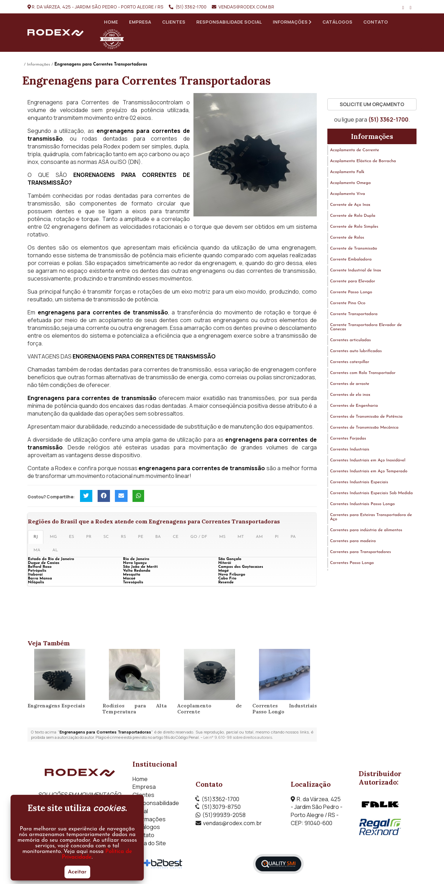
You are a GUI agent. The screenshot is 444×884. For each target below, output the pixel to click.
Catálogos (337, 22)
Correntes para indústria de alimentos (366, 530)
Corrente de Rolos (347, 238)
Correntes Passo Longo (352, 563)
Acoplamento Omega (350, 183)
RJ (35, 537)
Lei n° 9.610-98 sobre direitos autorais (237, 737)
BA (158, 537)
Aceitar (77, 872)
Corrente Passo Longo (351, 292)
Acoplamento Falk (347, 172)
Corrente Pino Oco (347, 303)
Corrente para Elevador (352, 282)
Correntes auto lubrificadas (356, 351)
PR (88, 537)
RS (123, 537)
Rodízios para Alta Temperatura (135, 709)
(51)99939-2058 (224, 815)
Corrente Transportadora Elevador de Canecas (366, 327)
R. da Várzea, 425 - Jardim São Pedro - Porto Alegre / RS (98, 7)
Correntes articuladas (350, 340)
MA (37, 550)
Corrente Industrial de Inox (355, 271)
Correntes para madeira (353, 541)
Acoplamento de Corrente (209, 709)
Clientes (173, 22)
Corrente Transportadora (354, 314)
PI (277, 537)
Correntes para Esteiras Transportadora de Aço (371, 517)
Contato (375, 22)
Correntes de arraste (349, 384)
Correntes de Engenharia (354, 406)
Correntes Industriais (349, 450)
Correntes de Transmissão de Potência (366, 417)
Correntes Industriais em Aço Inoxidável (368, 461)
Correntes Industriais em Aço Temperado (369, 471)
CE (175, 537)
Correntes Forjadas (348, 439)
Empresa (140, 22)
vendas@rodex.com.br (246, 7)
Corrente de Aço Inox (350, 205)
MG (53, 537)
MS (222, 537)
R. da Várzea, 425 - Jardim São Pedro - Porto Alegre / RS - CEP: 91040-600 (317, 811)
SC (106, 537)
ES (71, 537)
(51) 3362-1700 (190, 7)
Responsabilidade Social (229, 22)
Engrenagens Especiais (56, 706)
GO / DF (198, 537)
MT (241, 537)
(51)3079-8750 (221, 807)
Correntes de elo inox (350, 395)
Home (111, 22)
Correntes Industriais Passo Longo (284, 709)
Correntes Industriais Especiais (359, 482)
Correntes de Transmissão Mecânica (364, 428)
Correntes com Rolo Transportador (363, 373)
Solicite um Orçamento (372, 104)
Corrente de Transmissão (353, 249)
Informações (292, 22)
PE (140, 537)
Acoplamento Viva (347, 194)
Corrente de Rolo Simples (354, 227)
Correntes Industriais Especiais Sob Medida (371, 493)
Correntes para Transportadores (360, 552)
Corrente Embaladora (351, 260)
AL (55, 550)
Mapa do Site (149, 843)
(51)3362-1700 (220, 799)
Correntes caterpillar (349, 362)
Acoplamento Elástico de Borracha (363, 161)
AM (259, 537)
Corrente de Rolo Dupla (353, 216)
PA (293, 537)
